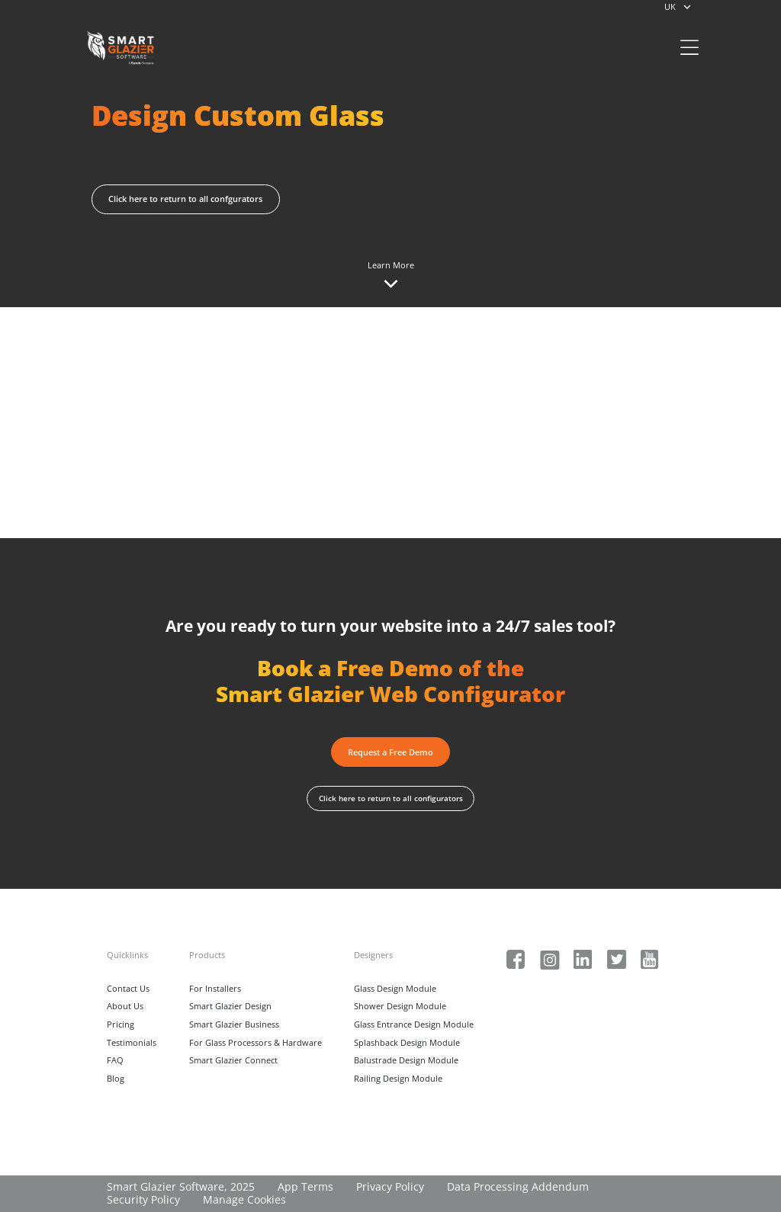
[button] (391, 751)
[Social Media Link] (515, 960)
